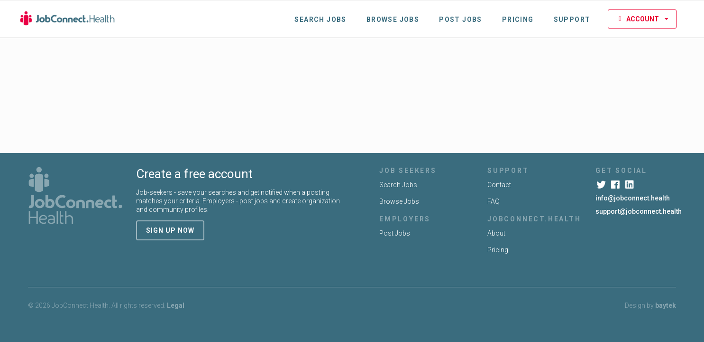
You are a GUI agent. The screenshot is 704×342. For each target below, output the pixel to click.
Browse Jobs (392, 19)
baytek (665, 305)
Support (572, 19)
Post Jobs (460, 19)
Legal (175, 305)
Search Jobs (320, 19)
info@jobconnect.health (632, 198)
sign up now (170, 230)
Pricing (518, 19)
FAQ (493, 201)
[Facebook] (616, 184)
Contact (499, 185)
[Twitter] (601, 184)
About (496, 233)
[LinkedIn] (630, 184)
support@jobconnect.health (638, 211)
